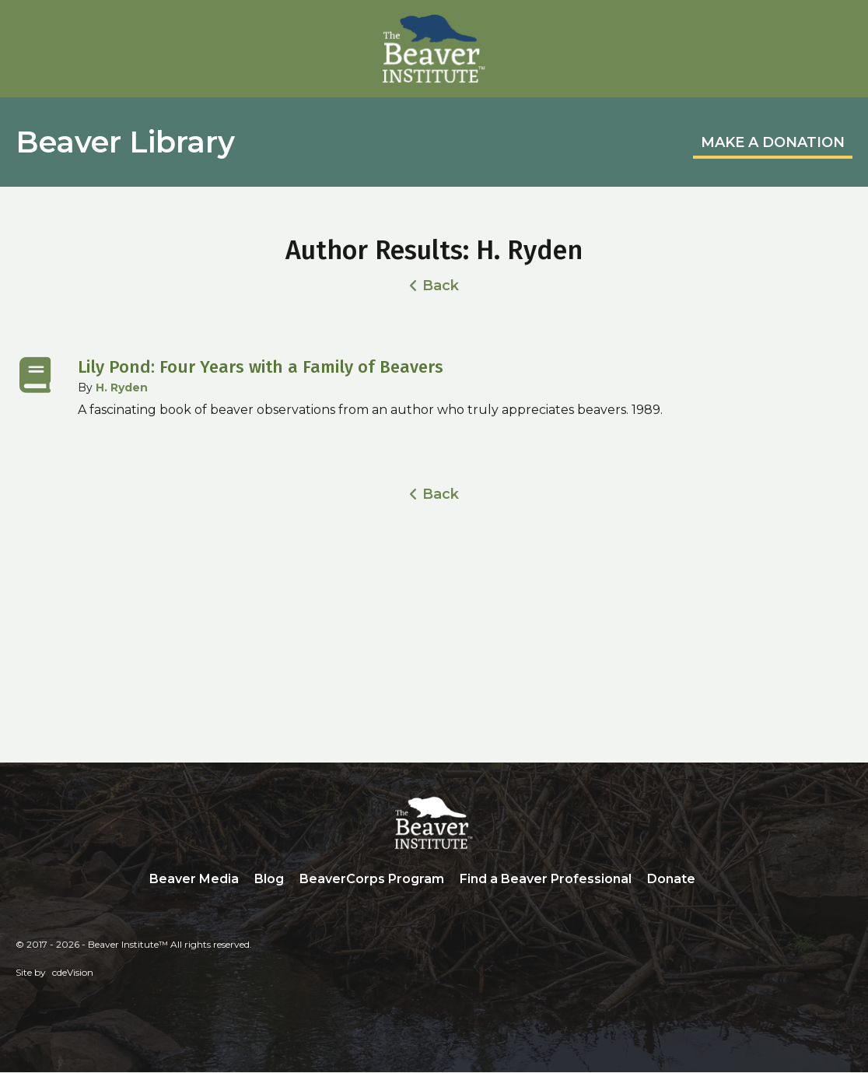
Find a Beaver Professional (546, 878)
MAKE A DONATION (773, 142)
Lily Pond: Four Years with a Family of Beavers (260, 366)
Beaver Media (194, 878)
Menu (840, 28)
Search (714, 880)
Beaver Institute (434, 49)
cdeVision (72, 973)
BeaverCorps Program (371, 878)
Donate (671, 878)
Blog (269, 878)
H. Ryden (122, 387)
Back (440, 285)
